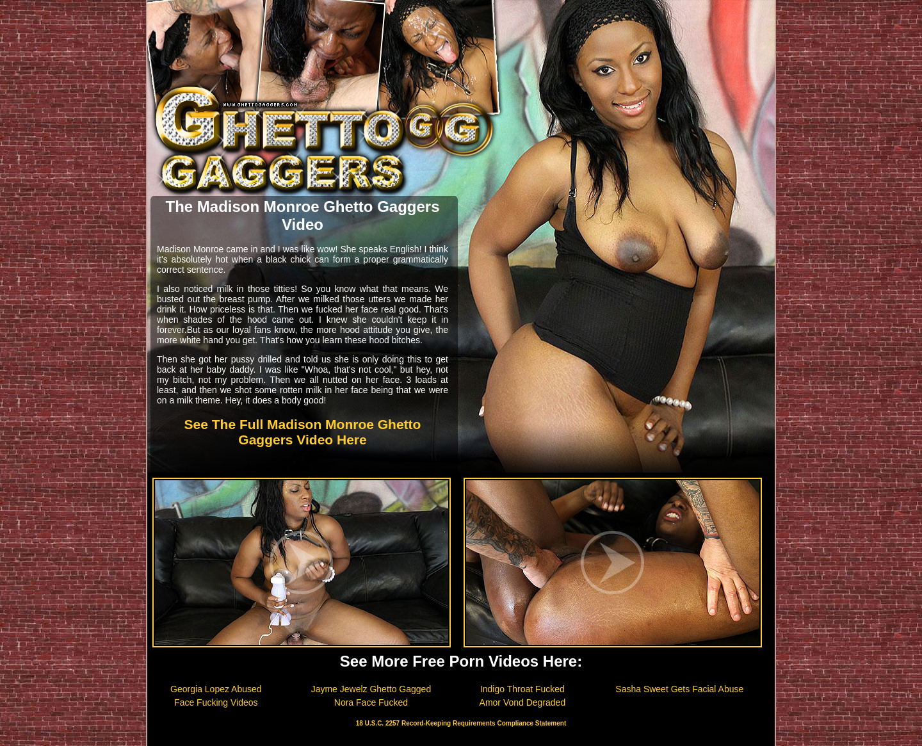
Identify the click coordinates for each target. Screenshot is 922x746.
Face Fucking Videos (215, 702)
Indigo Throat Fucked (522, 689)
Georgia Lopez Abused (215, 689)
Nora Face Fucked (371, 702)
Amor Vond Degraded (523, 702)
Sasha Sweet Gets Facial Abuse (679, 689)
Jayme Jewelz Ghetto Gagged (371, 689)
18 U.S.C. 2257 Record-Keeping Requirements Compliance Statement (461, 723)
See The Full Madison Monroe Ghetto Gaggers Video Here (302, 432)
